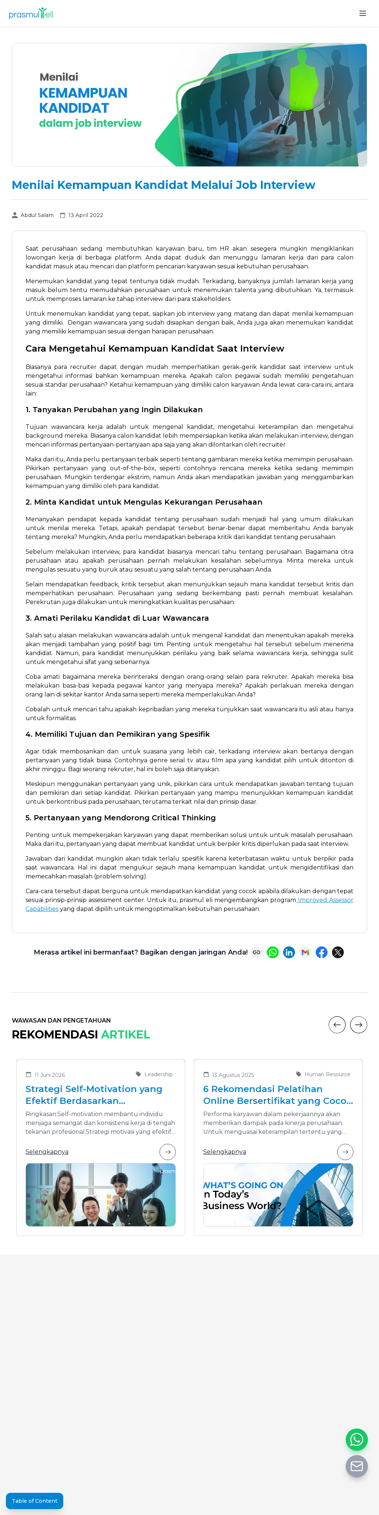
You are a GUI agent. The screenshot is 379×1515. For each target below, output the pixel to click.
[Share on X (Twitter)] (338, 952)
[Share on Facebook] (321, 952)
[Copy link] (256, 952)
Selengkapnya (101, 1152)
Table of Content (34, 1501)
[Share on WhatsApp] (272, 952)
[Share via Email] (305, 952)
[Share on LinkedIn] (289, 952)
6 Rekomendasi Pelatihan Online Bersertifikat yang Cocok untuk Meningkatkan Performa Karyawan (277, 1095)
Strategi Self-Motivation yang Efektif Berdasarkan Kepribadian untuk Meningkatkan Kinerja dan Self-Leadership (100, 1095)
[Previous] (337, 1024)
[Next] (358, 1024)
